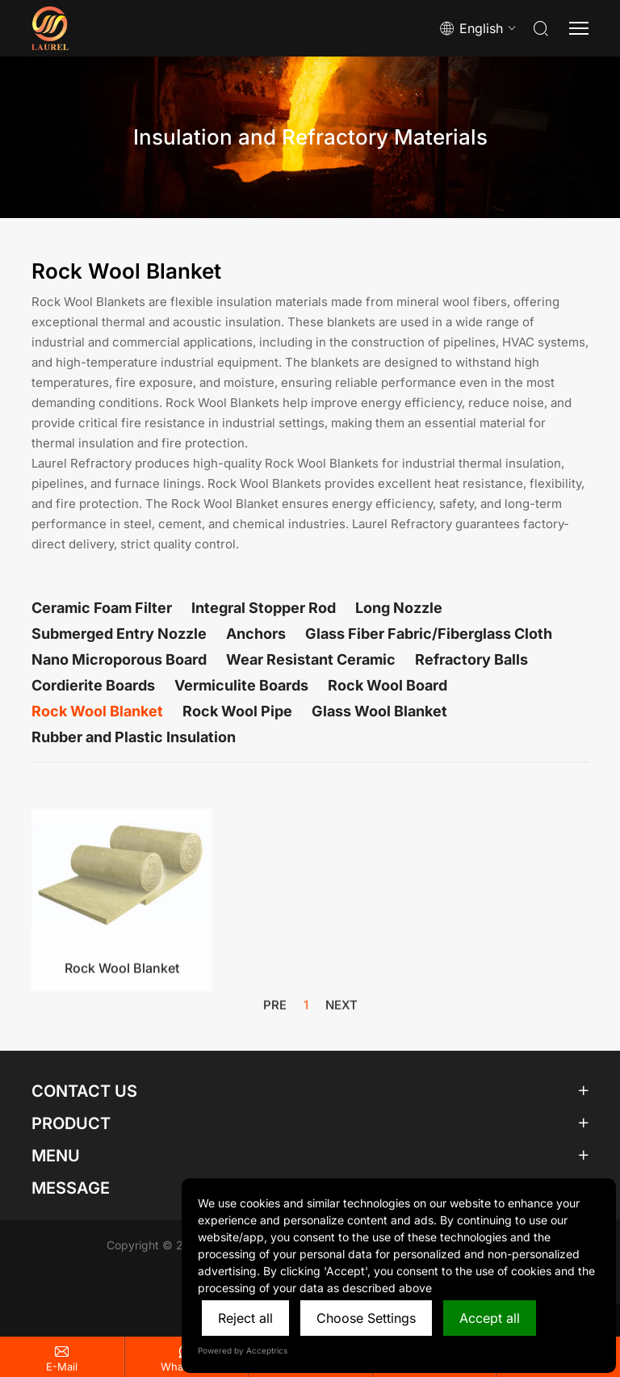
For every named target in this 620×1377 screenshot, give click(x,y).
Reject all (245, 1318)
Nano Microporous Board (119, 659)
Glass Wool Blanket (379, 711)
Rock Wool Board (387, 685)
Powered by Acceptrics (242, 1350)
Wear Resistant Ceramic (311, 659)
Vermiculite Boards (241, 685)
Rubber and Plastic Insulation (133, 736)
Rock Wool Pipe (237, 711)
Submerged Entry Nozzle (119, 633)
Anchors (256, 633)
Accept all (489, 1318)
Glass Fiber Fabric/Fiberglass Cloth (428, 633)
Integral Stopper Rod (263, 607)
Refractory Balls (471, 659)
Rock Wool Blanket (97, 711)
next (341, 1010)
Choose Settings (366, 1318)
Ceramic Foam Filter (101, 607)
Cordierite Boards (93, 685)
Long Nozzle (398, 607)
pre (275, 1010)
